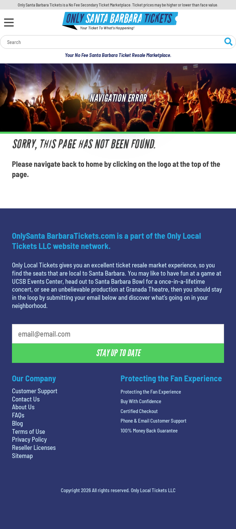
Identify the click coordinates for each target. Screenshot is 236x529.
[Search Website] (228, 43)
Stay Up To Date (118, 353)
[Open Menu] (8, 22)
